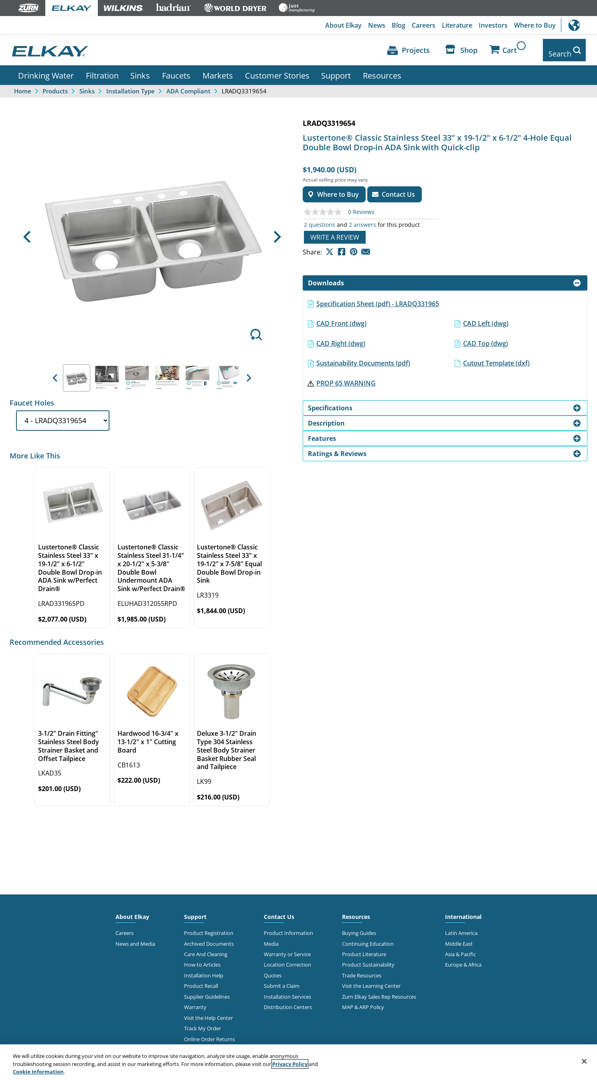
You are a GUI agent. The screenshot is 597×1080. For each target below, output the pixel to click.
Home (22, 85)
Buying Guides (359, 927)
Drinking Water (46, 69)
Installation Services (287, 990)
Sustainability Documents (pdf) (363, 357)
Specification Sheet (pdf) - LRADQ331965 (377, 297)
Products (55, 85)
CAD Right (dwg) (340, 337)
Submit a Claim (282, 980)
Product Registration (208, 927)
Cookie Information (38, 1072)
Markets (217, 69)
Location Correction (287, 959)
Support (336, 69)
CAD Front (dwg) (341, 317)
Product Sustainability (368, 959)
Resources (382, 69)
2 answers (362, 219)
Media (271, 937)
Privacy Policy (290, 1064)
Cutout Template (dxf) (496, 357)
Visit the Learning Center (371, 980)
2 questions (319, 219)
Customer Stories (277, 69)
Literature (457, 25)
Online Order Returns (209, 1033)
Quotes (272, 969)
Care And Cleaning (205, 948)
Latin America (461, 927)
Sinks (140, 69)
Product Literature (364, 948)
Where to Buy (535, 25)
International (579, 25)
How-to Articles (202, 959)
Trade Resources (361, 969)
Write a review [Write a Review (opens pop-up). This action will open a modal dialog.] (334, 231)
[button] (27, 231)
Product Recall (201, 980)
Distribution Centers (288, 1001)
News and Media (135, 937)
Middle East (459, 937)
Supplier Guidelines (207, 990)
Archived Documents (209, 937)
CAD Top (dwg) (485, 337)
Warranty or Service (287, 948)
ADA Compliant (188, 85)
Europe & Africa (463, 959)
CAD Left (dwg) (485, 317)
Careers (423, 25)
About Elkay (343, 25)
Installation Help (203, 969)
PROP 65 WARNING (346, 377)
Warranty (195, 1001)
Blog (398, 25)
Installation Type (130, 85)
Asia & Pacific (460, 948)
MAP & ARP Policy (363, 1001)
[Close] (584, 1061)
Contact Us (279, 910)
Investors (493, 25)
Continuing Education (368, 937)
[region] (298, 1062)
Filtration (102, 69)
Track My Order (202, 1022)
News (376, 25)
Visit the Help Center (208, 1011)
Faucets (176, 69)
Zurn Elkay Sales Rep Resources (379, 990)
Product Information (288, 927)
